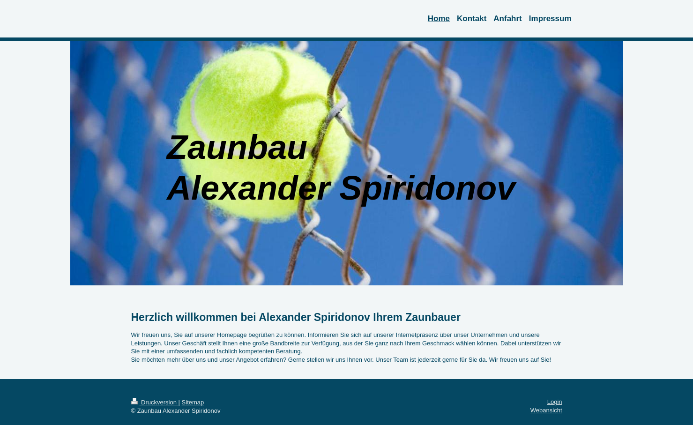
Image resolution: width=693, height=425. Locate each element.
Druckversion (155, 402)
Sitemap (193, 402)
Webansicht (546, 410)
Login (554, 401)
